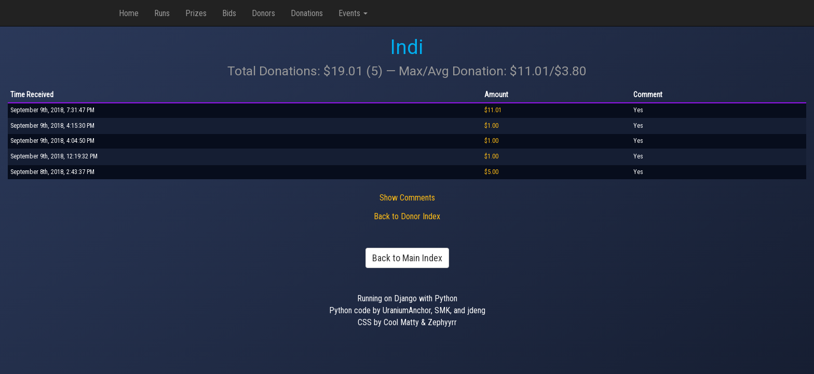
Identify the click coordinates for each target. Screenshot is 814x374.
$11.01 (492, 110)
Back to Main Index (407, 257)
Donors (263, 13)
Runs (162, 13)
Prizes (196, 13)
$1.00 (491, 125)
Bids (229, 13)
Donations (307, 13)
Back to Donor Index (407, 216)
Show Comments (407, 198)
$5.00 (491, 172)
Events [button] (353, 13)
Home (129, 13)
